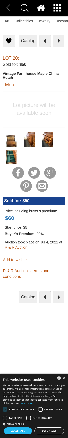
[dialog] (34, 406)
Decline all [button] (49, 430)
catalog (28, 40)
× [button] (64, 378)
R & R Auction (16, 247)
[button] (34, 424)
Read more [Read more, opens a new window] (26, 403)
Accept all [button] (18, 430)
